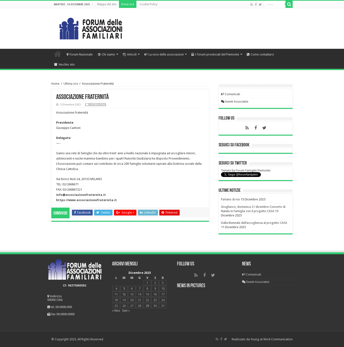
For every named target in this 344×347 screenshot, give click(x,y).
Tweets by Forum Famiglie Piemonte (245, 170)
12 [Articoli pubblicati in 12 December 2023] (124, 294)
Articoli (130, 54)
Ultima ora (71, 83)
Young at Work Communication (272, 339)
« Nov (116, 310)
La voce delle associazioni (164, 54)
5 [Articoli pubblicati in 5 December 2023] (124, 288)
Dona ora (127, 4)
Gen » (126, 310)
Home (57, 54)
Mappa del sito (107, 4)
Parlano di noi (230, 199)
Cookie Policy (148, 4)
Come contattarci (260, 54)
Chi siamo (106, 54)
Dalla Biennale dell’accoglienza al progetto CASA (254, 223)
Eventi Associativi (234, 101)
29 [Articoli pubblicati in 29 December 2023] (147, 306)
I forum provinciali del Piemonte (215, 54)
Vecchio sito (64, 64)
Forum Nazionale (80, 54)
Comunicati (230, 94)
